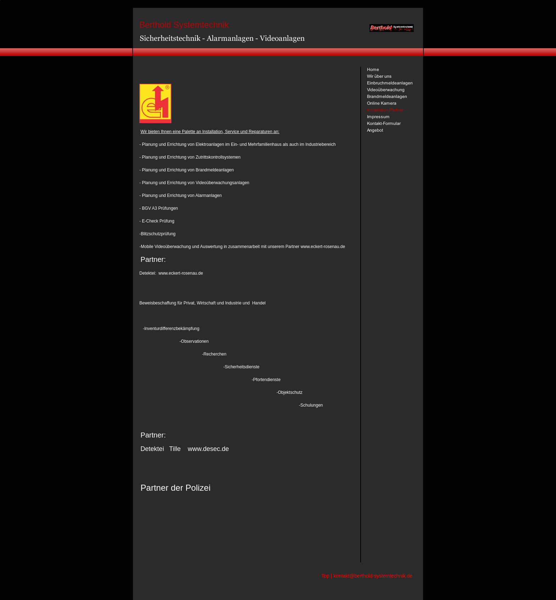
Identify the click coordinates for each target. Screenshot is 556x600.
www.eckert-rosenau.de (181, 273)
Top (325, 576)
